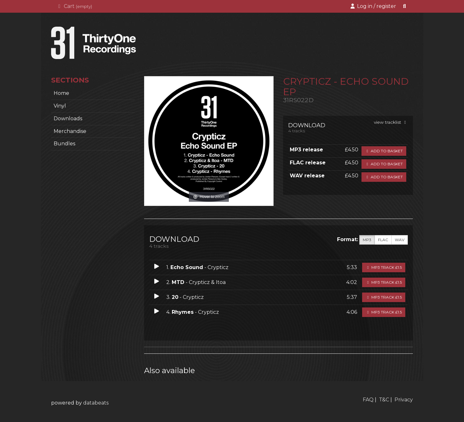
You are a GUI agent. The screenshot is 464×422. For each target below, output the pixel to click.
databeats (96, 403)
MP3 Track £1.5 (384, 267)
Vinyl (60, 106)
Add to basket (384, 150)
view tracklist (391, 122)
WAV (399, 239)
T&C (384, 400)
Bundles (64, 144)
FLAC (383, 239)
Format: (347, 239)
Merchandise (70, 131)
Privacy (403, 400)
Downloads (68, 118)
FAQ (368, 400)
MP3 (367, 239)
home (61, 93)
